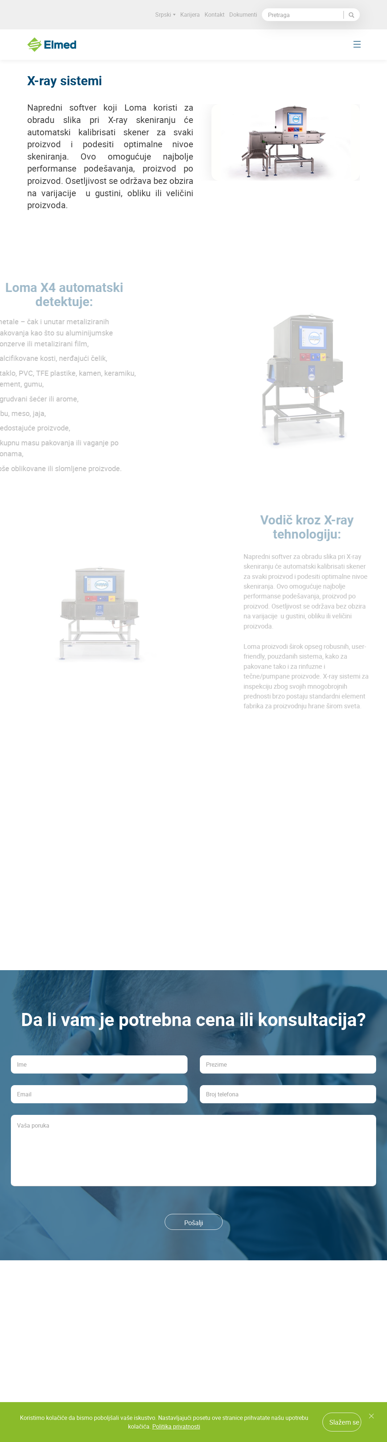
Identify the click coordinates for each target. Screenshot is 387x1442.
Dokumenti (243, 14)
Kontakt (215, 14)
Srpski (165, 14)
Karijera (190, 14)
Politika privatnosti (176, 1426)
